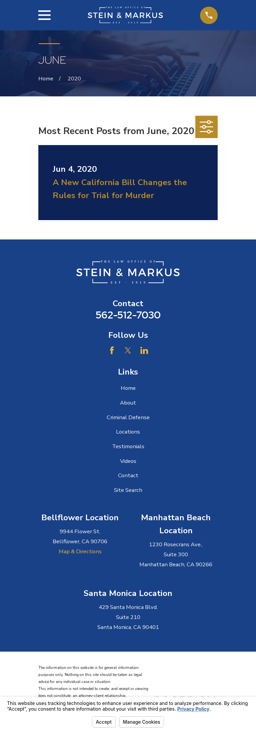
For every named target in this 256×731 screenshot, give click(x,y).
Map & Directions (80, 551)
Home (128, 388)
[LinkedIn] (144, 350)
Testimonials (128, 446)
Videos (128, 461)
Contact (128, 475)
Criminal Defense (128, 417)
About (128, 403)
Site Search (128, 490)
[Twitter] (128, 350)
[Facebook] (112, 350)
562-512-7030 (128, 314)
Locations (128, 432)
